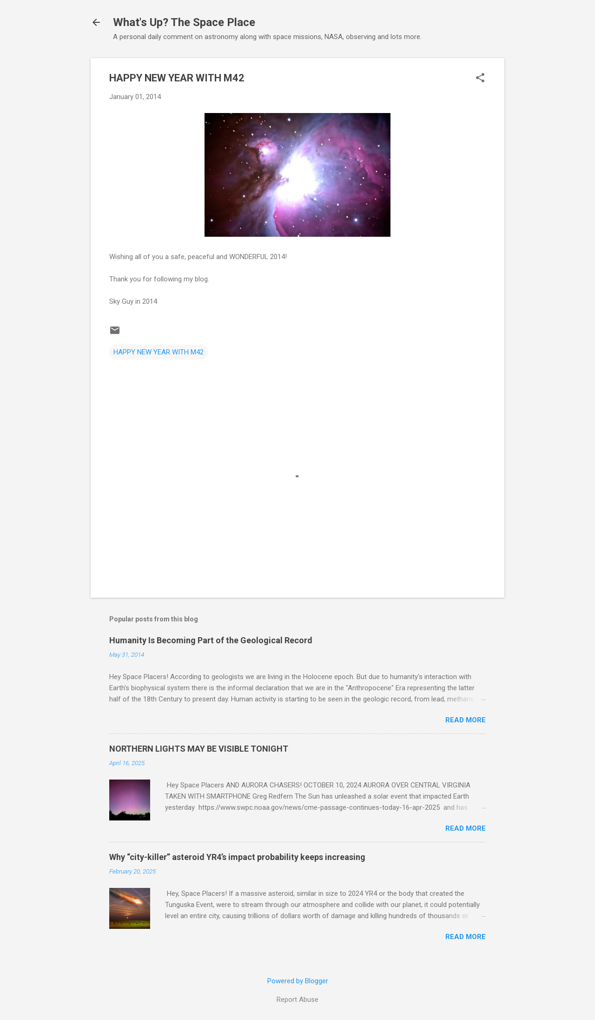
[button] (480, 78)
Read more (465, 720)
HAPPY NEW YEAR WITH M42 (158, 352)
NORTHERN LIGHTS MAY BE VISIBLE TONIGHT (198, 748)
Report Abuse (297, 999)
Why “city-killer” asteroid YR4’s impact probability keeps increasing (237, 857)
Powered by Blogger (297, 981)
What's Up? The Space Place (184, 22)
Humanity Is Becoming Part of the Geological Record (210, 640)
